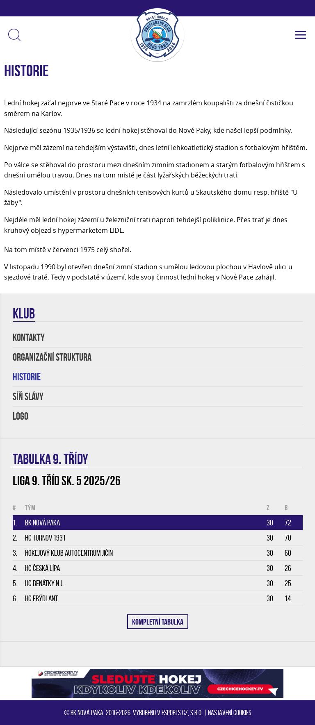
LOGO (20, 416)
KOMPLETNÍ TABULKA (157, 621)
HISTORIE (27, 376)
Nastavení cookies (229, 713)
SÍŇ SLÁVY (28, 396)
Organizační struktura (52, 357)
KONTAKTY (29, 337)
